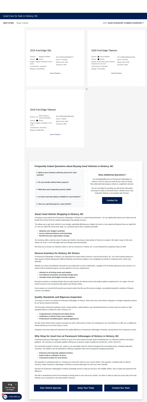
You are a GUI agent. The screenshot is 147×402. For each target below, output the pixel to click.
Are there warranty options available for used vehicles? (59, 197)
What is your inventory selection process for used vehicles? (56, 174)
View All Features (55, 73)
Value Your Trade (85, 388)
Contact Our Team (121, 388)
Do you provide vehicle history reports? (53, 182)
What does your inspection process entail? (54, 189)
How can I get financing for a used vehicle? (54, 204)
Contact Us (112, 200)
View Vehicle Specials (50, 388)
